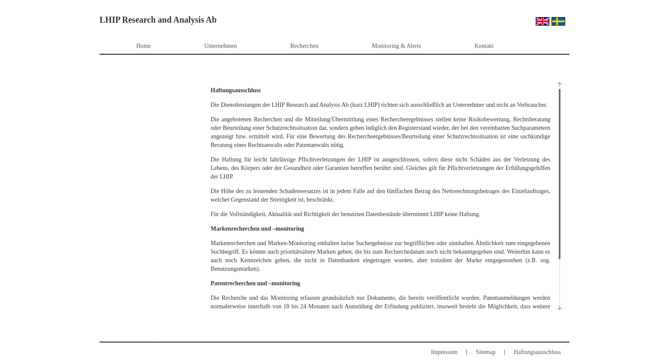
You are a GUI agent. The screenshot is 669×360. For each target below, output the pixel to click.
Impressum (444, 352)
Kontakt (484, 46)
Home (143, 46)
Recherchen (304, 46)
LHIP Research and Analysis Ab (158, 19)
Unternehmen (220, 46)
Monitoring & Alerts (396, 46)
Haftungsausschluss (537, 352)
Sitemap (486, 352)
